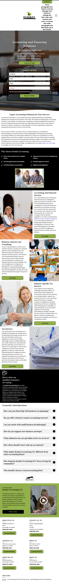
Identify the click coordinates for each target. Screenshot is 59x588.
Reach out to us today (48, 143)
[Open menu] (56, 15)
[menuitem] (4, 579)
